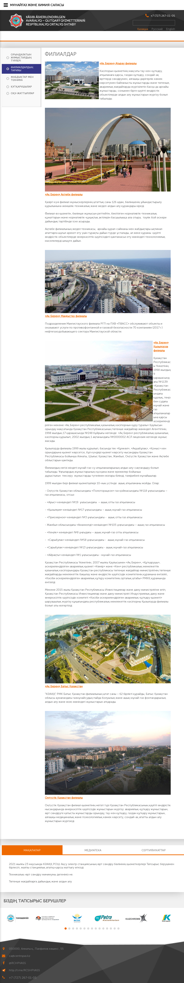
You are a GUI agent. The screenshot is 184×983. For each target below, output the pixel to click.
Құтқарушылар (21, 86)
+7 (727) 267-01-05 (163, 15)
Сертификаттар (154, 850)
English (170, 29)
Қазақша (143, 29)
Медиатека (92, 850)
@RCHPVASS (17, 963)
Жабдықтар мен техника (22, 78)
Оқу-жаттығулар (22, 93)
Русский (157, 29)
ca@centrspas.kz (19, 956)
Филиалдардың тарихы (22, 69)
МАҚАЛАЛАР (32, 850)
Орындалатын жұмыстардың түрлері (21, 57)
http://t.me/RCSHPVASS (24, 970)
